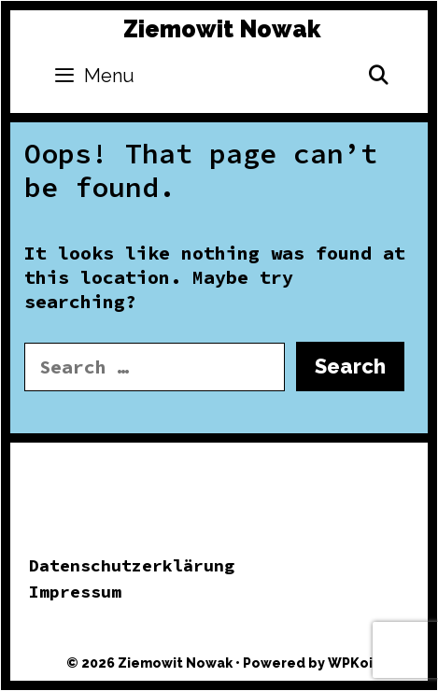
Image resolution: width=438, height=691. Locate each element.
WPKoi (350, 663)
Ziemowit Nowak (221, 29)
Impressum (75, 591)
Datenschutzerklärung (131, 565)
